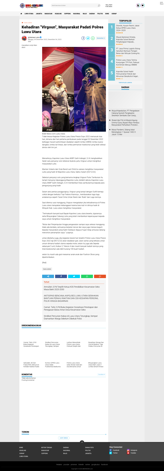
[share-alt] (48, 276)
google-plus (95, 464)
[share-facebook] (83, 38)
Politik (100, 14)
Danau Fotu (89, 447)
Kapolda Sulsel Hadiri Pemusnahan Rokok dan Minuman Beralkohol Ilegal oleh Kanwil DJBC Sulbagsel (127, 73)
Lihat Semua (64, 438)
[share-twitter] (88, 38)
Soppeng (67, 14)
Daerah (92, 14)
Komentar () (101, 38)
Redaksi (59, 464)
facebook (104, 464)
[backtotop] (82, 442)
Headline (58, 14)
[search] (76, 5)
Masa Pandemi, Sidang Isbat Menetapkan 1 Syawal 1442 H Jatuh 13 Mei (124, 132)
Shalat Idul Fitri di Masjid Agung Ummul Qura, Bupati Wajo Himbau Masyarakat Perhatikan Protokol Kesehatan (125, 122)
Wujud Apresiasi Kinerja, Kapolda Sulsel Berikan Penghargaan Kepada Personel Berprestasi (126, 39)
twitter (87, 464)
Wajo (85, 14)
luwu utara (29, 14)
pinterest (74, 464)
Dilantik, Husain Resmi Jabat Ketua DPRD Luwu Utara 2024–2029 (127, 28)
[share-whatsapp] (93, 38)
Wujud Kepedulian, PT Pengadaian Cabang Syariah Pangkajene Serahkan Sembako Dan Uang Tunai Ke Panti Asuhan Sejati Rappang (125, 113)
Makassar (48, 14)
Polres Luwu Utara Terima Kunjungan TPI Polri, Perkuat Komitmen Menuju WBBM (127, 62)
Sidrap (114, 14)
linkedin (81, 464)
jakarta (39, 14)
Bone (107, 14)
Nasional (76, 14)
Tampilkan (101, 374)
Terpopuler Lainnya (125, 82)
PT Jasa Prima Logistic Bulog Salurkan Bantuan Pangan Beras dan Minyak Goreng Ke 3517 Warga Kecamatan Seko (128, 51)
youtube (66, 464)
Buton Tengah (46, 447)
